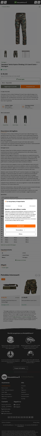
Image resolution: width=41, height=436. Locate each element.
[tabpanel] (20, 214)
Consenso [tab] (8, 206)
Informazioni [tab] (32, 206)
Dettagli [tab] (20, 206)
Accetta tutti (20, 226)
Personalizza (20, 230)
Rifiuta (20, 234)
